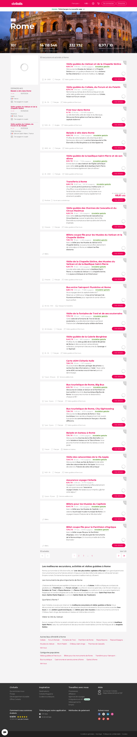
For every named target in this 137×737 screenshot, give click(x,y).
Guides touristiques (46, 697)
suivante (118, 556)
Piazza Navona (102, 640)
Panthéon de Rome (86, 640)
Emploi (71, 705)
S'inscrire (121, 3)
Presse (12, 694)
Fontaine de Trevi (69, 640)
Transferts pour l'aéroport (106, 656)
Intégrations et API (76, 699)
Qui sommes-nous (17, 691)
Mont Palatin (62, 644)
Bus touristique (46, 660)
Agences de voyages (77, 697)
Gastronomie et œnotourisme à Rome (69, 660)
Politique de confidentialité (111, 734)
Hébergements (75, 702)
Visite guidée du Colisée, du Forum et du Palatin (22, 125)
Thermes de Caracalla (96, 644)
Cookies (124, 734)
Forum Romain (54, 640)
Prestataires (73, 691)
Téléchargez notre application (52, 710)
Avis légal (99, 734)
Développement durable (19, 697)
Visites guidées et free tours (51, 656)
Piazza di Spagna (116, 640)
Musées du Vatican (47, 644)
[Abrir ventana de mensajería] (5, 732)
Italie (13, 20)
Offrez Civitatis (15, 699)
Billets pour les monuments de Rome (78, 656)
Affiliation (72, 694)
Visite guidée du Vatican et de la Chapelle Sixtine (24, 107)
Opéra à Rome (91, 660)
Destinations (44, 691)
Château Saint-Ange (78, 644)
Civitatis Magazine (46, 694)
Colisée (43, 640)
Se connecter (108, 3)
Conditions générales (87, 734)
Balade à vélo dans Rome (21, 91)
